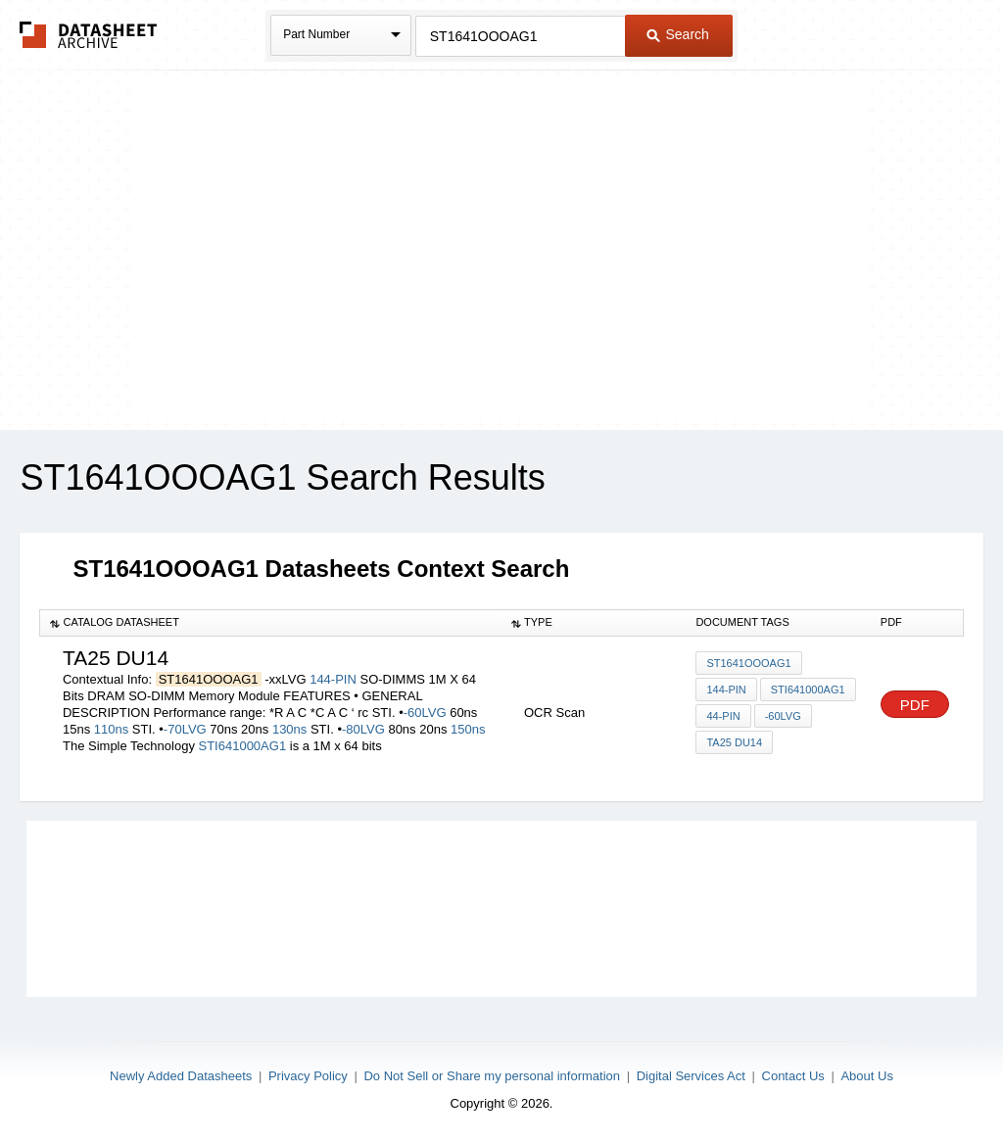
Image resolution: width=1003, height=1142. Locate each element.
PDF (915, 704)
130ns (289, 729)
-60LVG (425, 712)
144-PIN (333, 679)
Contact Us (793, 1076)
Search (677, 34)
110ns (111, 729)
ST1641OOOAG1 (748, 663)
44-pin (723, 716)
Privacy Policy (308, 1076)
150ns (468, 729)
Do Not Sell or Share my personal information (491, 1076)
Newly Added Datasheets (181, 1076)
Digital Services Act (691, 1076)
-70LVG (185, 729)
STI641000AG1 (243, 745)
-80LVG (363, 729)
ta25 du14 (734, 742)
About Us (866, 1076)
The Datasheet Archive (89, 35)
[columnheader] (271, 623)
